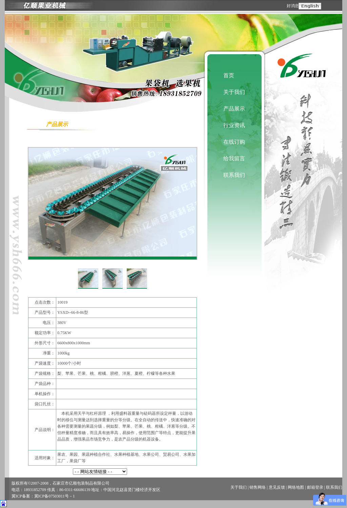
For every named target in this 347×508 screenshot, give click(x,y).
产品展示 (234, 108)
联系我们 (234, 175)
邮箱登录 (315, 487)
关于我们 (234, 92)
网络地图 (296, 487)
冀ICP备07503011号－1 (54, 496)
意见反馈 (277, 487)
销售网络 (257, 487)
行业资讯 (234, 125)
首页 (228, 75)
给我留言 (234, 158)
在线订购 (234, 142)
